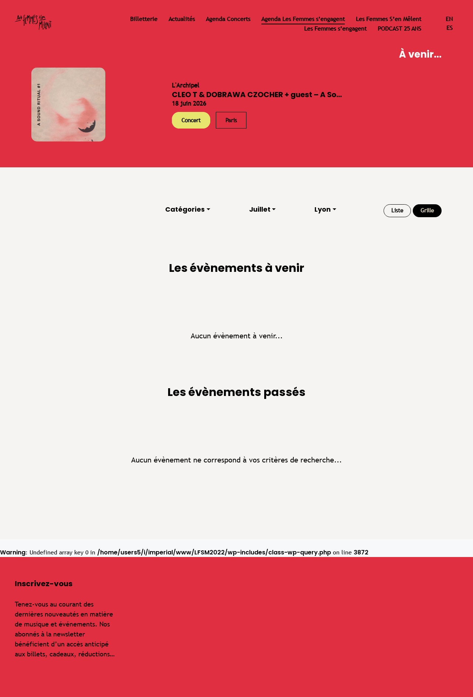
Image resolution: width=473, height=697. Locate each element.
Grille (427, 210)
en (449, 19)
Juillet (259, 209)
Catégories (185, 209)
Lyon (322, 209)
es (449, 27)
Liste (397, 210)
